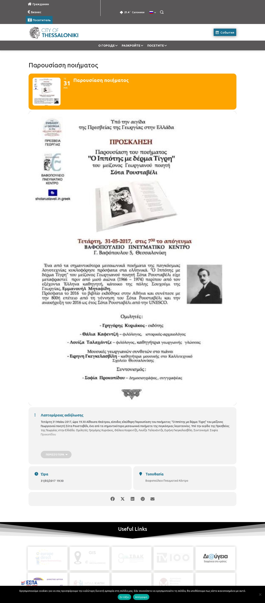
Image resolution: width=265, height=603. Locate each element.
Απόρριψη (141, 597)
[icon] (151, 580)
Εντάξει (124, 597)
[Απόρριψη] (260, 594)
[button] (161, 12)
